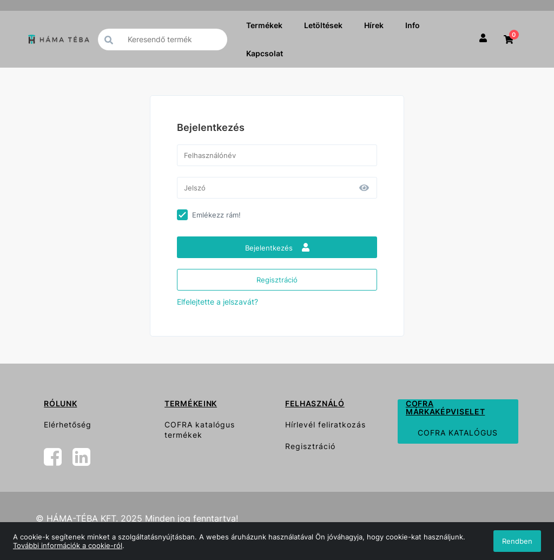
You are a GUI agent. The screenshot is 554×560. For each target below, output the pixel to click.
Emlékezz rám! (216, 214)
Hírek (374, 25)
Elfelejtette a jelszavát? (217, 301)
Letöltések (323, 25)
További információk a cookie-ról (67, 545)
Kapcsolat (264, 53)
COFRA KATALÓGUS (458, 432)
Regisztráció (277, 279)
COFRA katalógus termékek (199, 429)
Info (412, 25)
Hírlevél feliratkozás (325, 424)
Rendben (517, 541)
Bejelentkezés (277, 247)
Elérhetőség (67, 424)
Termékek (264, 25)
